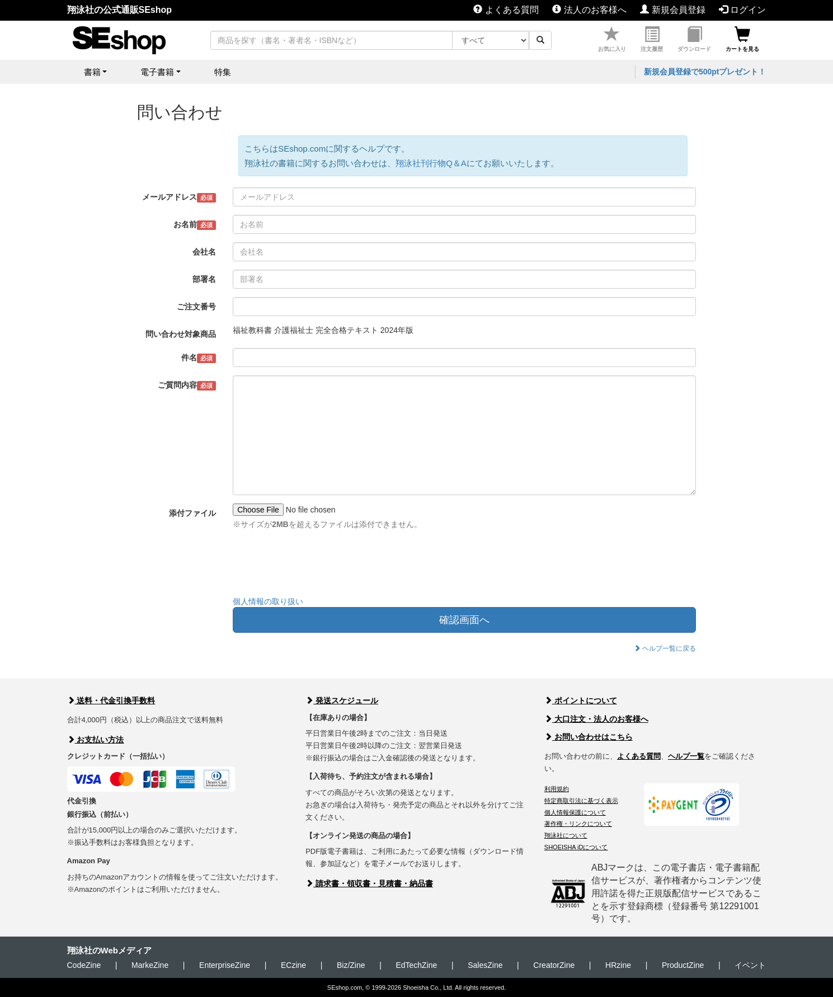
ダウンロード (694, 39)
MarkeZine (149, 965)
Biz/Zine (351, 965)
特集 (222, 72)
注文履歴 (652, 39)
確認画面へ (464, 620)
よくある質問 (505, 10)
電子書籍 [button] (157, 72)
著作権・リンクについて (578, 823)
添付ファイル (192, 513)
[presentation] (318, 565)
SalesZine (485, 965)
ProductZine (683, 965)
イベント (750, 965)
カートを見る (742, 39)
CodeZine (84, 965)
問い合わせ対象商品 (180, 334)
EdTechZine (416, 965)
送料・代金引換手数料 (111, 700)
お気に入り (612, 39)
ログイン (742, 10)
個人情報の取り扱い (268, 601)
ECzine (293, 965)
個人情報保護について (575, 812)
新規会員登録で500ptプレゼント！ (705, 71)
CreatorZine (554, 965)
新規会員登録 (672, 10)
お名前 (195, 225)
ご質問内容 (187, 385)
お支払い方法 (95, 739)
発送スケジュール (341, 700)
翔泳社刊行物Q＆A (431, 163)
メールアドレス (179, 197)
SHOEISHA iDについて (576, 847)
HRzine (618, 965)
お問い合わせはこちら (588, 736)
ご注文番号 (196, 306)
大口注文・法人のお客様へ (596, 718)
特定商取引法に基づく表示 (581, 800)
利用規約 (556, 789)
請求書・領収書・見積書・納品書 (369, 883)
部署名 (204, 279)
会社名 (204, 251)
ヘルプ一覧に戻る (665, 648)
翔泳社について (565, 835)
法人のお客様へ (589, 10)
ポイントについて (580, 700)
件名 (199, 358)
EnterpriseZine (224, 965)
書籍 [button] (92, 72)
